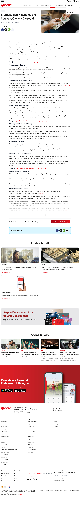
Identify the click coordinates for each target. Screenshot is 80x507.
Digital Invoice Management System (9, 454)
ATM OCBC (3, 451)
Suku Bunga (3, 485)
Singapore (70, 5)
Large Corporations (31, 428)
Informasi (29, 449)
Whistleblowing (58, 495)
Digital (47, 5)
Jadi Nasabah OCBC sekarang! (39, 226)
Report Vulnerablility (74, 495)
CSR (28, 459)
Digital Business (4, 436)
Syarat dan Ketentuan (19, 475)
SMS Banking (4, 461)
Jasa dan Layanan (5, 478)
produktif (44, 49)
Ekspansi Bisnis (30, 431)
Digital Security (17, 485)
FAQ (15, 478)
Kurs (2, 483)
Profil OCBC (30, 451)
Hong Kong (70, 12)
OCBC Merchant (4, 466)
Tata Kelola (30, 456)
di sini (20, 499)
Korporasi (35, 5)
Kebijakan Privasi (49, 495)
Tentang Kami (59, 5)
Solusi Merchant (4, 464)
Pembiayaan (56, 428)
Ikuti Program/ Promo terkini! (39, 222)
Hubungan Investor (31, 454)
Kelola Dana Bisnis (5, 431)
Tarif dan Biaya (4, 480)
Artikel (52, 5)
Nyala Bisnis (4, 426)
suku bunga (67, 85)
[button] (76, 480)
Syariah (42, 5)
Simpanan (56, 426)
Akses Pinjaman (4, 433)
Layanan (56, 431)
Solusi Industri (30, 441)
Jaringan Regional (31, 443)
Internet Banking (5, 456)
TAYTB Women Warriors (6, 428)
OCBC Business (4, 459)
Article (15, 483)
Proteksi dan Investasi (59, 433)
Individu (25, 5)
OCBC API (3, 469)
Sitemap (66, 495)
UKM (30, 5)
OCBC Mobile (4, 449)
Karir (15, 480)
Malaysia (69, 9)
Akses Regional (4, 443)
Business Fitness (5, 441)
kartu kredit (39, 179)
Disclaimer (41, 495)
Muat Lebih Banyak (40, 215)
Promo (2, 475)
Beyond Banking (4, 438)
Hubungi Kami (30, 481)
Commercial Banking (32, 426)
